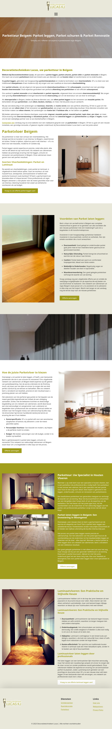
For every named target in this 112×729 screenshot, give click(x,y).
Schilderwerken (67, 703)
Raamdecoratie (66, 706)
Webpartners (98, 706)
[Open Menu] (56, 14)
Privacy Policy (98, 710)
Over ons (96, 703)
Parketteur (65, 709)
